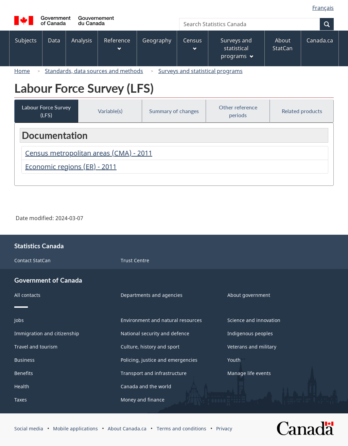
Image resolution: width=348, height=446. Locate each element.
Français (323, 8)
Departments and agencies (151, 295)
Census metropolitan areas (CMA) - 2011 (88, 153)
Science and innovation (253, 320)
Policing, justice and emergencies (159, 360)
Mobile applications (75, 428)
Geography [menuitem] (156, 40)
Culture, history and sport (150, 346)
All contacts (27, 295)
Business (24, 360)
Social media (28, 428)
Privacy (224, 428)
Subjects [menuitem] (26, 40)
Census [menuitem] (192, 44)
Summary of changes (174, 111)
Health (21, 386)
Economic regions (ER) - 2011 (71, 166)
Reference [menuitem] (117, 44)
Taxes (20, 399)
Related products (302, 111)
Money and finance (142, 399)
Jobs (19, 320)
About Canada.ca (127, 428)
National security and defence (155, 333)
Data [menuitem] (54, 40)
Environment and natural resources (161, 320)
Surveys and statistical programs (200, 71)
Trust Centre (135, 260)
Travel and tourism (35, 346)
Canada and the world (146, 386)
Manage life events (249, 373)
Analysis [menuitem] (81, 40)
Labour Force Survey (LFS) (46, 111)
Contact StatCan (32, 260)
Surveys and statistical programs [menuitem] (237, 48)
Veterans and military (251, 346)
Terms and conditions (181, 428)
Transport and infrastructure (154, 373)
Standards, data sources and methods (94, 71)
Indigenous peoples (250, 333)
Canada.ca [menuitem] (320, 40)
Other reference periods (238, 111)
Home (22, 71)
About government (248, 295)
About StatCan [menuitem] (283, 44)
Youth (234, 360)
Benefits (23, 373)
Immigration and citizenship (46, 333)
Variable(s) (110, 111)
